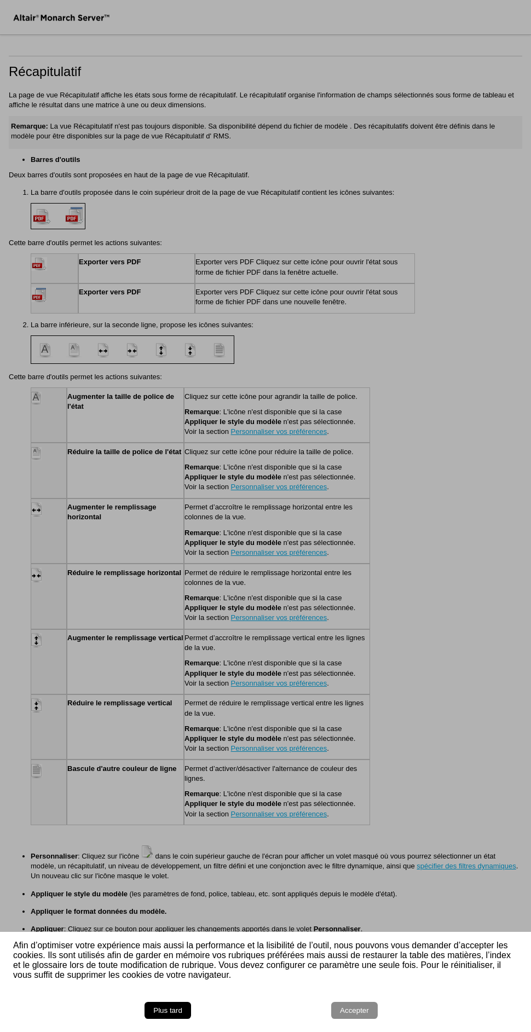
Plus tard (167, 1010)
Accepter (354, 1010)
